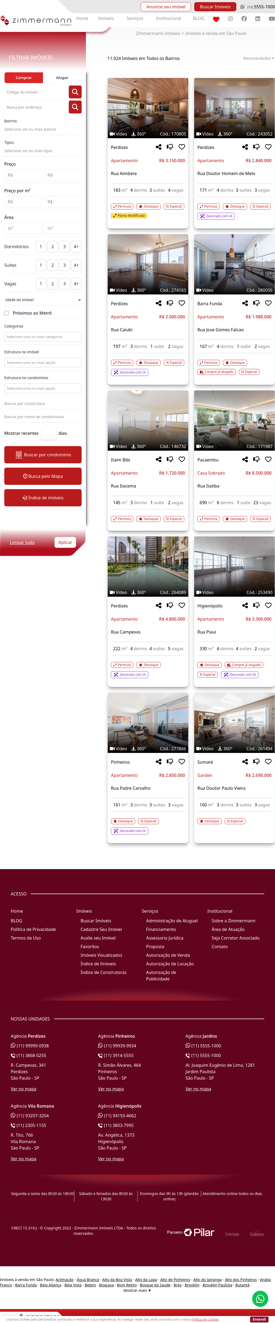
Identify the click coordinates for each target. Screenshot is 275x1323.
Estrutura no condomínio (26, 377)
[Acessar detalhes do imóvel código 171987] (234, 516)
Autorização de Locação (170, 964)
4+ (76, 247)
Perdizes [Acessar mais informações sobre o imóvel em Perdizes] (119, 147)
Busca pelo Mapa (43, 476)
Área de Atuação (228, 929)
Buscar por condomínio (43, 454)
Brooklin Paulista (217, 1285)
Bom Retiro (127, 1285)
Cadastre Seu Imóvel (101, 929)
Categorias (13, 326)
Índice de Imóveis (98, 964)
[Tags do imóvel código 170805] (148, 134)
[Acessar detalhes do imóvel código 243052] (234, 208)
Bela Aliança (50, 1285)
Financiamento (161, 929)
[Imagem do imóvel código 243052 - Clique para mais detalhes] (234, 108)
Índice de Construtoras (103, 972)
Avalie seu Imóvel (98, 938)
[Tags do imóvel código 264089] (148, 592)
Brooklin (192, 1285)
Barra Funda (26, 1285)
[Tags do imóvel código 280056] (234, 290)
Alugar (62, 77)
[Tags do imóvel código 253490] (234, 592)
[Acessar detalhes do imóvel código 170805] (148, 208)
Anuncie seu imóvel (165, 7)
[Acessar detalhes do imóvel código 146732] (148, 516)
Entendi (259, 1319)
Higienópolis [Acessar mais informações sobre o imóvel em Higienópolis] (210, 606)
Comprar (24, 77)
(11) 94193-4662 (117, 1116)
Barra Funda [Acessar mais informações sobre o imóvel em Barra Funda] (209, 304)
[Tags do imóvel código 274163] (148, 290)
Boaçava (106, 1285)
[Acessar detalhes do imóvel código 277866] (148, 823)
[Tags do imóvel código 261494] (234, 748)
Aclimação (65, 1279)
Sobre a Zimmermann (233, 921)
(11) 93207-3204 (30, 1116)
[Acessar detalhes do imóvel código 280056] (234, 364)
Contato (220, 946)
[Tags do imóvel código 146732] (148, 446)
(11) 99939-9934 (117, 1046)
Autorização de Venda (168, 955)
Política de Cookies (205, 1319)
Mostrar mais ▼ (137, 1290)
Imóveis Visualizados (101, 955)
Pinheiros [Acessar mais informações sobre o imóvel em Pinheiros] (120, 762)
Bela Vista (73, 1285)
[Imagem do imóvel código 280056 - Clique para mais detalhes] (234, 264)
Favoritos (90, 946)
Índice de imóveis (43, 498)
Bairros (10, 120)
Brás (178, 1285)
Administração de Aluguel (172, 921)
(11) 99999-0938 (30, 1046)
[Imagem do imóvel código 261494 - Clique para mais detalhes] (234, 723)
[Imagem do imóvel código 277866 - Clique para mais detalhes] (148, 723)
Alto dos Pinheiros (241, 1279)
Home (82, 18)
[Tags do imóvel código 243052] (234, 134)
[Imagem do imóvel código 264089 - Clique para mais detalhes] (148, 566)
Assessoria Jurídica (164, 938)
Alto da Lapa (146, 1279)
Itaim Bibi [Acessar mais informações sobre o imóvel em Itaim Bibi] (120, 460)
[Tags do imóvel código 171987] (234, 446)
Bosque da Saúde (155, 1285)
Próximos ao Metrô (32, 313)
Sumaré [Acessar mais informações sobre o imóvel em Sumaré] (205, 762)
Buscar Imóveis (215, 7)
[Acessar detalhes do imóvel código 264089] (148, 667)
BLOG (198, 18)
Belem (90, 1285)
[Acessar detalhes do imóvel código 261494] (234, 818)
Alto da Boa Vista (117, 1279)
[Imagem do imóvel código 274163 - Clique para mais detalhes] (148, 264)
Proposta (155, 946)
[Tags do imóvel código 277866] (148, 748)
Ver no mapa (24, 1089)
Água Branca (88, 1279)
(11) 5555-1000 (203, 1046)
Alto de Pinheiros (175, 1279)
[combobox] (42, 336)
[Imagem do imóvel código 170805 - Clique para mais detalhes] (148, 108)
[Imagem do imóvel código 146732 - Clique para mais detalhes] (148, 420)
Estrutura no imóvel (21, 351)
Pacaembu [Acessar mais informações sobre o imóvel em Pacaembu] (208, 460)
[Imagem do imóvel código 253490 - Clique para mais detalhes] (234, 566)
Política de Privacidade (33, 929)
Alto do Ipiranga (207, 1279)
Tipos (9, 142)
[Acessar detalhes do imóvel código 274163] (148, 364)
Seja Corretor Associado (236, 938)
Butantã (242, 1285)
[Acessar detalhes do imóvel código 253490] (234, 667)
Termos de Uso (26, 938)
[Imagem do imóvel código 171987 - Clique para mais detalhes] (234, 420)
